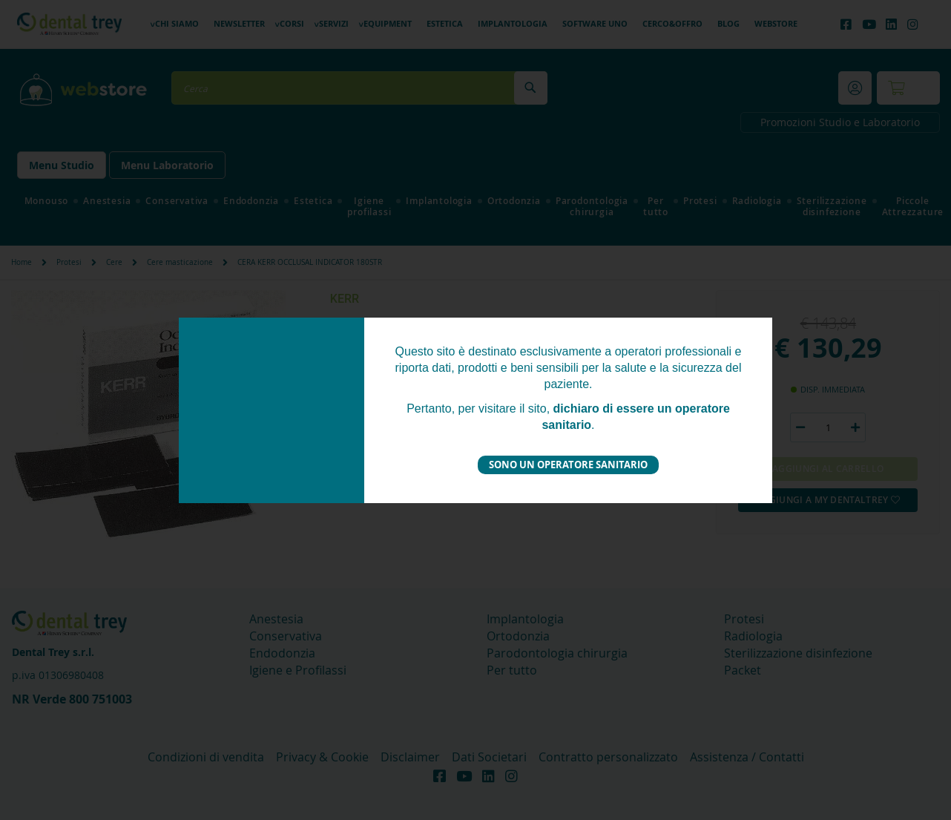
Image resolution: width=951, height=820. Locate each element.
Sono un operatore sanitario (568, 464)
